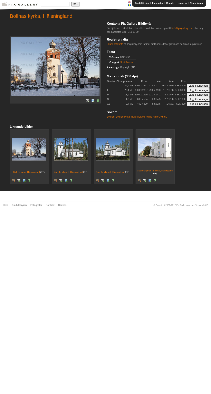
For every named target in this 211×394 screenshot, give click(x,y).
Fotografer (157, 3)
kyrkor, (156, 116)
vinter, (163, 116)
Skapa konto (196, 3)
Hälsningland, (138, 116)
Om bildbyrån (142, 3)
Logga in (182, 3)
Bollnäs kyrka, (123, 116)
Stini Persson (127, 62)
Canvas (62, 205)
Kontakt (170, 3)
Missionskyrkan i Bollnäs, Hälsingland (155, 170)
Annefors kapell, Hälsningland (68, 172)
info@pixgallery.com (182, 28)
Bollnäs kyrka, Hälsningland (26, 172)
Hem (5, 205)
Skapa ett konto (115, 44)
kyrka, (149, 116)
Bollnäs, (111, 116)
